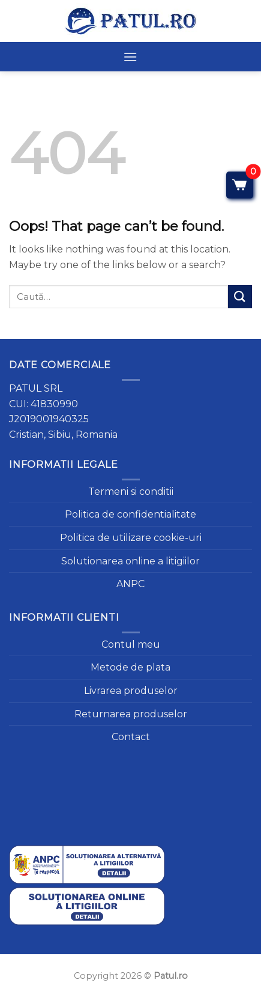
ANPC (130, 584)
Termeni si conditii (130, 491)
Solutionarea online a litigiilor (130, 561)
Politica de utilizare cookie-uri (131, 537)
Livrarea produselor (131, 690)
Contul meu (130, 644)
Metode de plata (130, 667)
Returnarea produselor (130, 714)
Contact (131, 737)
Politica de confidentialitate (130, 514)
